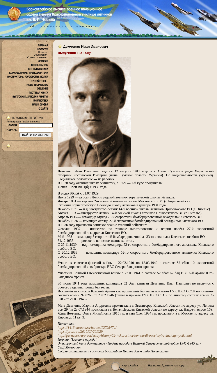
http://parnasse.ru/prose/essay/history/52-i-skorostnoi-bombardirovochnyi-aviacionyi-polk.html (125, 335)
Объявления (40, 54)
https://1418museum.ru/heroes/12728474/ (87, 327)
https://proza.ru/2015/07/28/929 (80, 331)
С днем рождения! (37, 57)
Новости (42, 52)
